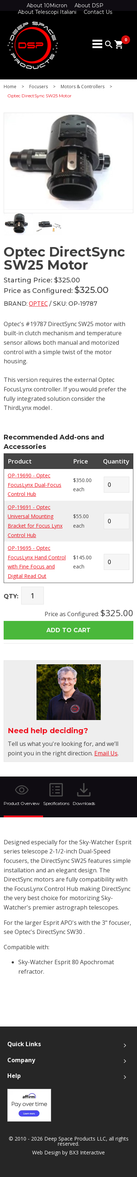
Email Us (106, 753)
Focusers (38, 87)
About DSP (89, 5)
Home (10, 87)
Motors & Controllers (82, 87)
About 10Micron (47, 5)
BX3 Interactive (87, 1152)
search (109, 44)
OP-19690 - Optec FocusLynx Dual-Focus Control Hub (34, 484)
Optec (38, 304)
